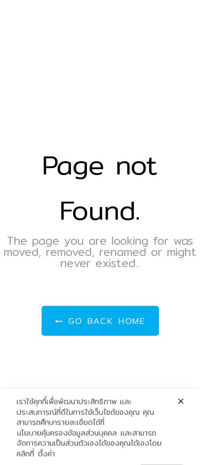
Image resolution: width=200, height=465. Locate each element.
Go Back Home (100, 321)
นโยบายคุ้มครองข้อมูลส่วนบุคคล (67, 438)
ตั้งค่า (46, 459)
